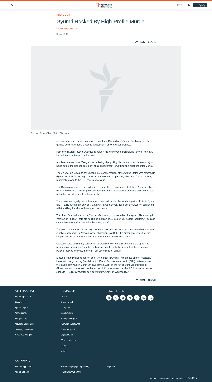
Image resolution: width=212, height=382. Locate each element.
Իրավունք (65, 307)
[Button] (140, 42)
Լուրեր (64, 296)
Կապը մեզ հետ (22, 372)
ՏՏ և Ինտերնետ (68, 340)
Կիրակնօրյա (21, 313)
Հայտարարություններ (71, 372)
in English (63, 14)
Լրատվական (21, 307)
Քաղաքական (67, 302)
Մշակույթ (65, 345)
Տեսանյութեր (21, 302)
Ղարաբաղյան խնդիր (70, 324)
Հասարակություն (69, 318)
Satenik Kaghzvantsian (66, 28)
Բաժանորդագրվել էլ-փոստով (74, 366)
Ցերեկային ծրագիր (24, 329)
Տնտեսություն (67, 313)
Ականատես (112, 366)
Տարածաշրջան (68, 329)
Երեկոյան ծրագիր (23, 334)
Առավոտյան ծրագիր (24, 324)
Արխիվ (64, 351)
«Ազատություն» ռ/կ (24, 366)
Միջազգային (67, 334)
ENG (179, 5)
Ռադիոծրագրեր (22, 318)
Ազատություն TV (23, 296)
